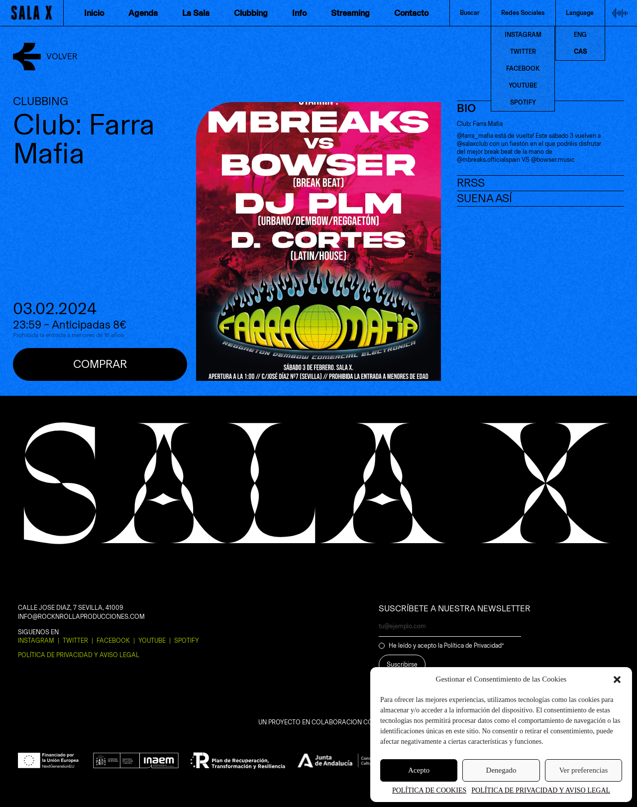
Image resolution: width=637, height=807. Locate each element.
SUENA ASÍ (484, 198)
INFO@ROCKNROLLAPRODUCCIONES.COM (81, 616)
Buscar (470, 12)
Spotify (186, 640)
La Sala (196, 13)
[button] (617, 680)
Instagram (36, 640)
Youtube (152, 640)
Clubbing (251, 13)
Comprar (100, 364)
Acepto (418, 770)
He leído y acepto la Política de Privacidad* (446, 645)
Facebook (113, 640)
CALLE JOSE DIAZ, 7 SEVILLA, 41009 (70, 607)
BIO (466, 108)
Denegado (501, 770)
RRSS (471, 183)
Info (299, 13)
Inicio (94, 13)
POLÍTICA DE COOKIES (429, 790)
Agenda (143, 13)
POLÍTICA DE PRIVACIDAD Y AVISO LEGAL (540, 790)
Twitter (75, 640)
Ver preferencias (583, 770)
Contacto (411, 13)
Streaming (350, 13)
